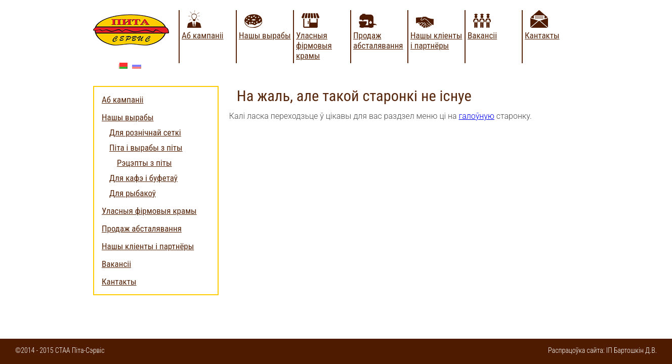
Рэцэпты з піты (144, 163)
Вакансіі (482, 35)
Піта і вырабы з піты (146, 148)
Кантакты (542, 35)
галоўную (476, 116)
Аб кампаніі (203, 35)
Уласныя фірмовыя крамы (314, 45)
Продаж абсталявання (378, 40)
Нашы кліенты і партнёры (436, 40)
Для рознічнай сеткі (145, 132)
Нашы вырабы (265, 35)
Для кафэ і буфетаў (143, 178)
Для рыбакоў (132, 193)
